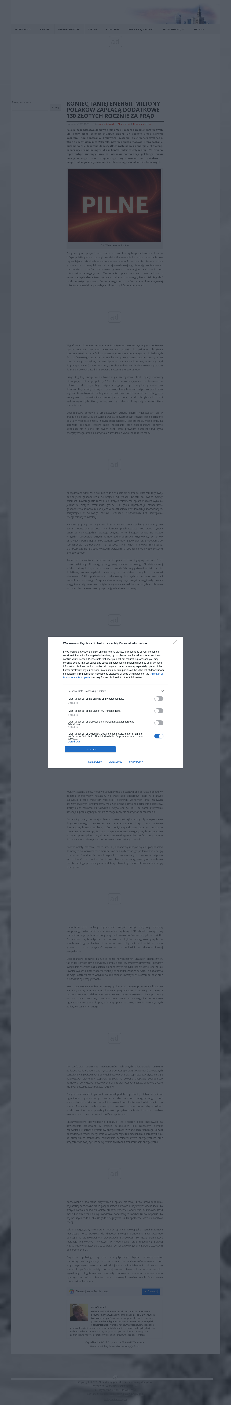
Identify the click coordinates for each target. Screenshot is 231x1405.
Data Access (115, 761)
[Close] (176, 643)
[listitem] (115, 691)
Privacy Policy (135, 761)
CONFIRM (90, 749)
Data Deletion (95, 761)
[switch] (158, 698)
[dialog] (115, 702)
